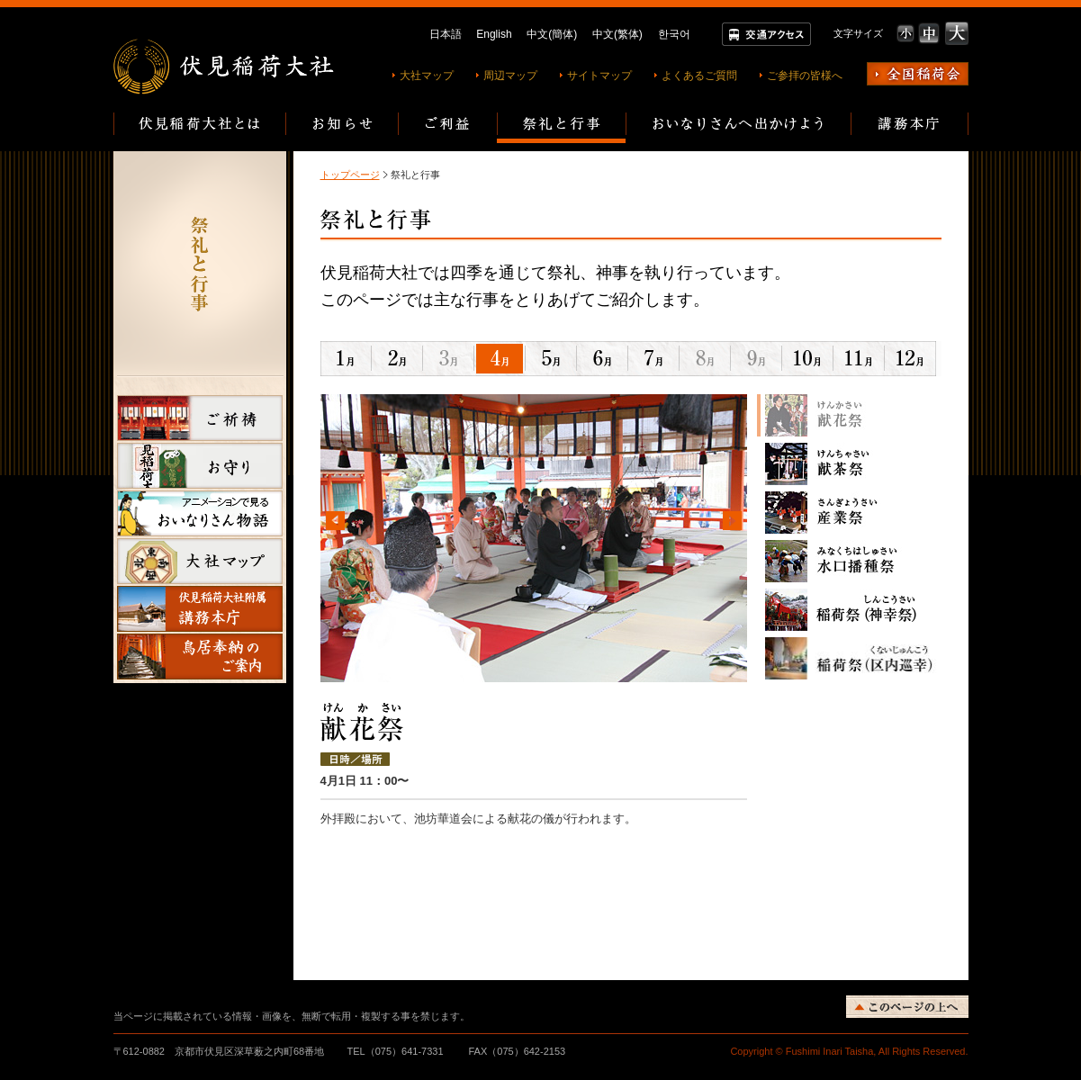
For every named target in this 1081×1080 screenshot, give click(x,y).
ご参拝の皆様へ (804, 75)
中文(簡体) (552, 34)
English (493, 34)
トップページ (350, 174)
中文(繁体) (617, 34)
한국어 (674, 34)
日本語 (445, 34)
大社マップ (427, 75)
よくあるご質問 (699, 75)
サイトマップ (599, 75)
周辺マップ (510, 75)
